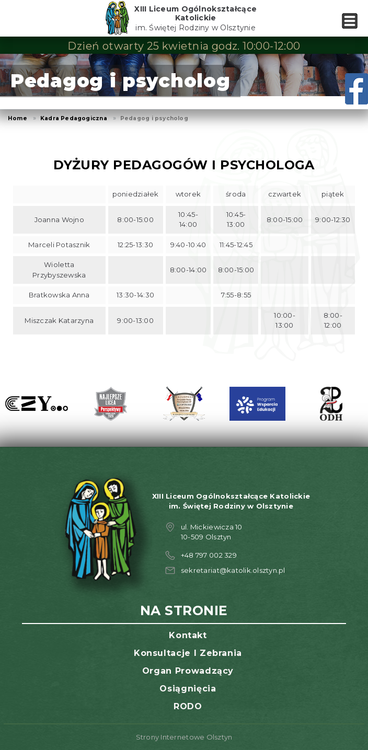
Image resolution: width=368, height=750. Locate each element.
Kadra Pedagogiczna (73, 118)
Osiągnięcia (187, 689)
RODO (188, 706)
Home (17, 118)
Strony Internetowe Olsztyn (184, 737)
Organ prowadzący (188, 671)
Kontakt (187, 635)
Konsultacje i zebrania (188, 653)
